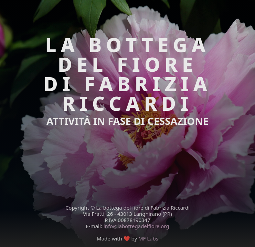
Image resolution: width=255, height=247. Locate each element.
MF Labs (148, 238)
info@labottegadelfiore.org (136, 226)
